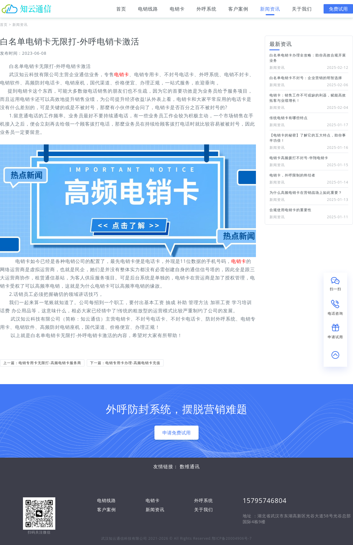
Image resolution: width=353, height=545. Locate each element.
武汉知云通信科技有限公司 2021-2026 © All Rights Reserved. (156, 538)
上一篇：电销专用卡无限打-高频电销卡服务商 (42, 362)
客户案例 (238, 10)
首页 (121, 10)
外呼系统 (207, 10)
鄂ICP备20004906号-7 (232, 538)
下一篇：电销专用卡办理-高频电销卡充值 (125, 362)
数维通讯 (190, 466)
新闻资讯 (270, 10)
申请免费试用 (176, 432)
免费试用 (338, 9)
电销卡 (177, 10)
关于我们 (302, 10)
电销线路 (148, 10)
